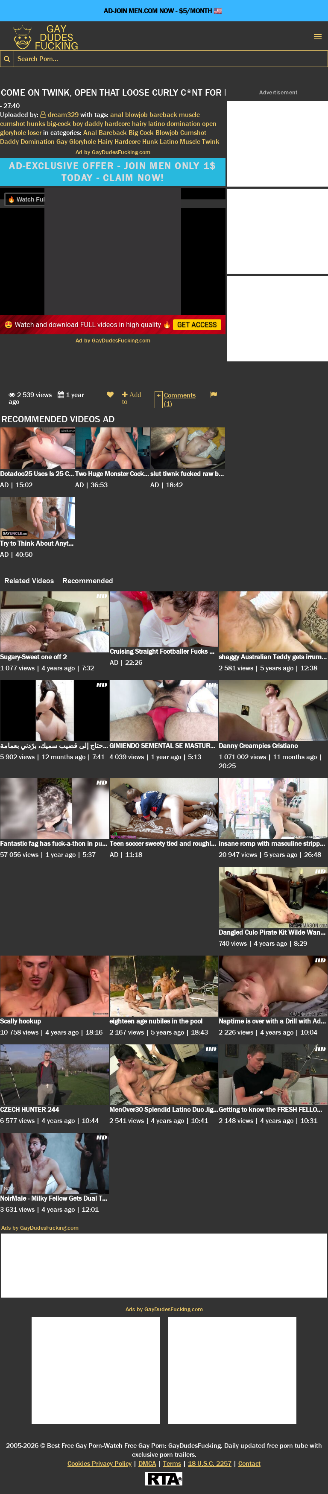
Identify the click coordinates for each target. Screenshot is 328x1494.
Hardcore (127, 141)
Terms (172, 1463)
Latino (169, 141)
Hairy (105, 141)
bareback (163, 114)
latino (156, 123)
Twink (211, 141)
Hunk (150, 141)
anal (116, 114)
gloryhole (13, 132)
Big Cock (141, 132)
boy (78, 123)
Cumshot (193, 132)
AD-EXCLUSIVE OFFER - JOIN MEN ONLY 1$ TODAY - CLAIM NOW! (112, 172)
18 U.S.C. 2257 (209, 1463)
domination (183, 123)
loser (34, 132)
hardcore (117, 123)
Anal (90, 132)
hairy (139, 123)
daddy (94, 123)
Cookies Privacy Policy (99, 1463)
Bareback (113, 132)
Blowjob (167, 132)
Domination (37, 141)
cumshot (12, 123)
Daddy (9, 141)
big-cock (59, 123)
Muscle (190, 141)
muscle (189, 114)
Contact (249, 1463)
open (209, 123)
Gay (61, 141)
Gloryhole (82, 141)
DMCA (147, 1463)
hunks (36, 123)
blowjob (136, 114)
